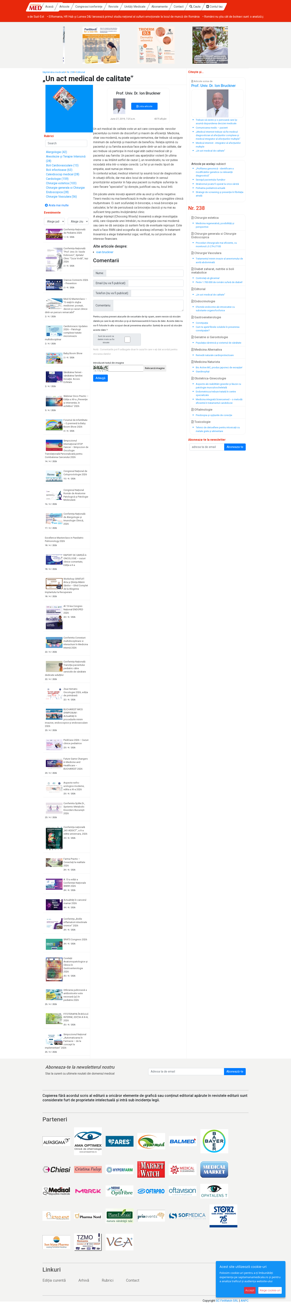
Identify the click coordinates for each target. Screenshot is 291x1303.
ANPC (245, 1300)
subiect (221, 164)
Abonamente (180, 6)
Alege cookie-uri (270, 1290)
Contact (200, 6)
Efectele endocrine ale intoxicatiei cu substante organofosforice (215, 309)
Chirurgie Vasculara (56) (61, 196)
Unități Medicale (155, 6)
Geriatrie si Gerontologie (209, 337)
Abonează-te (234, 1071)
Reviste (134, 6)
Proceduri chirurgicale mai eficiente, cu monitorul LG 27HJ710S (216, 244)
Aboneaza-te (235, 447)
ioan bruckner (104, 252)
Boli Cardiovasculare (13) (62, 165)
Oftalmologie (201, 409)
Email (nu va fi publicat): (111, 283)
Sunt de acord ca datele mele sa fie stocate (118, 339)
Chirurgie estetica (205, 218)
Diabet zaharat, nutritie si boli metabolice (212, 270)
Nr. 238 (70, 72)
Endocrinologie (203, 301)
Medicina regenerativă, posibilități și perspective (215, 225)
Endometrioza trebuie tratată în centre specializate (216, 393)
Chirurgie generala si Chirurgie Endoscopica (213, 235)
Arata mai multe (57, 205)
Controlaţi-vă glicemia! (208, 278)
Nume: (100, 273)
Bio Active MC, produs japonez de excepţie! (219, 367)
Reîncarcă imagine (155, 368)
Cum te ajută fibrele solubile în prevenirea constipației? (217, 329)
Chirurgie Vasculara (206, 253)
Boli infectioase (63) (59, 170)
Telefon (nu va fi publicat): (112, 293)
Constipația (202, 322)
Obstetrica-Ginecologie (208, 378)
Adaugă (100, 378)
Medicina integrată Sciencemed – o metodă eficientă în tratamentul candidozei (219, 401)
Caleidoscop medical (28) (62, 174)
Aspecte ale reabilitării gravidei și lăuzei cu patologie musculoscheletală (218, 386)
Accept (249, 1290)
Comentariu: (103, 305)
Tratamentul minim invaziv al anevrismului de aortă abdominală (219, 260)
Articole (85, 6)
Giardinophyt (203, 371)
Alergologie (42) (56, 152)
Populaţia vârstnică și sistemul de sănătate (218, 342)
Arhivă (83, 1280)
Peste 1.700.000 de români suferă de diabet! (219, 282)
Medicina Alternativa (206, 349)
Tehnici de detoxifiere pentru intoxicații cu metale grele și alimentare (218, 429)
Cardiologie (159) (57, 179)
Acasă (70, 6)
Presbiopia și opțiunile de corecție (214, 415)
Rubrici (107, 1280)
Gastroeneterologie (206, 317)
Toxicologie (200, 422)
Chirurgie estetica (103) (61, 183)
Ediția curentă (54, 1280)
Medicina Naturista (205, 362)
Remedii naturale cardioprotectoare (215, 355)
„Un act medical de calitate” (210, 294)
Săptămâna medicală (53, 72)
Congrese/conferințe (109, 6)
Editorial (80, 72)
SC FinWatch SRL (227, 1300)
